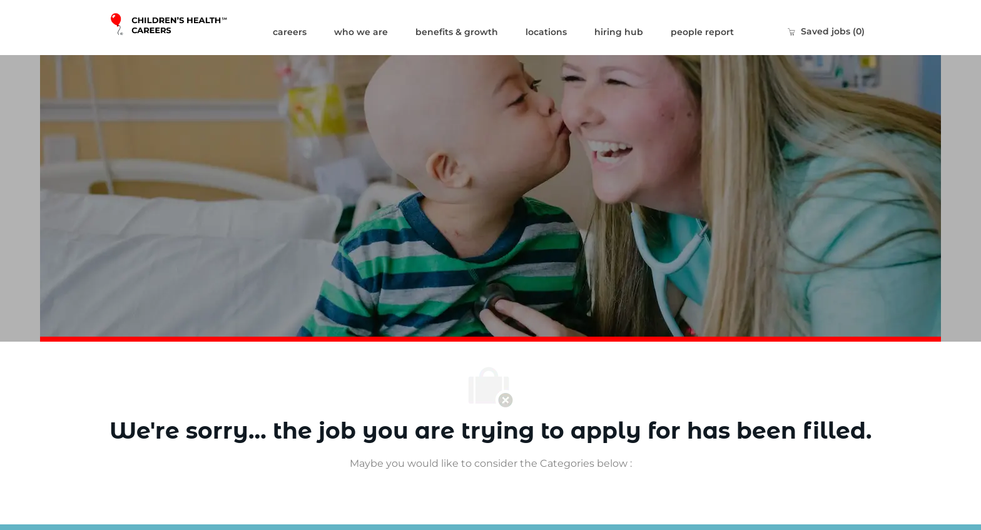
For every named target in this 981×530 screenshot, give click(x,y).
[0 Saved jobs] (826, 31)
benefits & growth (456, 32)
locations (546, 32)
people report (702, 32)
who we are (361, 32)
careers (290, 32)
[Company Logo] (184, 27)
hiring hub (618, 32)
